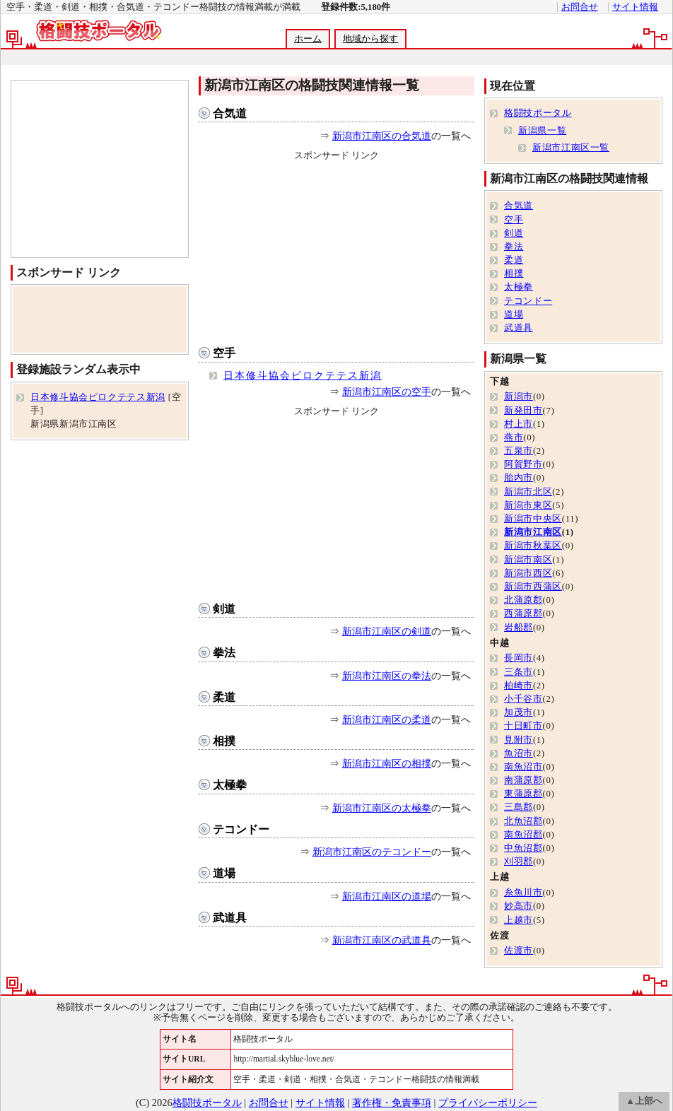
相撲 (224, 741)
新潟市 (518, 396)
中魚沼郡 (523, 848)
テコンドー (241, 829)
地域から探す (370, 39)
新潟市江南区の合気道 (381, 135)
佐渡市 (518, 951)
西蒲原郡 (523, 613)
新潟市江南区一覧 (570, 148)
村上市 (518, 424)
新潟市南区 (528, 560)
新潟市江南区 (533, 532)
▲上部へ (644, 1101)
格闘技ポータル (537, 113)
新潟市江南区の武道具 (381, 940)
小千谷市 (523, 699)
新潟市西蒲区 (533, 587)
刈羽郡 (518, 861)
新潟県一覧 (542, 131)
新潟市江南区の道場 (386, 896)
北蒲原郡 (523, 600)
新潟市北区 (528, 492)
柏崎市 (518, 685)
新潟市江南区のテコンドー (371, 851)
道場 (224, 873)
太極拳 (230, 785)
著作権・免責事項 (391, 1102)
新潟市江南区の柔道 (386, 719)
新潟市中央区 (533, 519)
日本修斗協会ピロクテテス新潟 (302, 375)
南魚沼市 (523, 767)
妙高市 (518, 906)
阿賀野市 (523, 464)
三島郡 (518, 807)
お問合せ (579, 7)
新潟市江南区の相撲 (386, 763)
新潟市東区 (528, 505)
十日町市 (523, 726)
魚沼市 (518, 753)
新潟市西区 (528, 573)
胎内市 (518, 478)
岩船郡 (518, 628)
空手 (224, 353)
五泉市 (518, 451)
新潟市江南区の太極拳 (381, 807)
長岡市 (518, 658)
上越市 (518, 920)
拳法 (224, 653)
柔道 (224, 697)
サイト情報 (635, 7)
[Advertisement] (336, 250)
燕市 (513, 437)
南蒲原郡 (523, 780)
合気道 (230, 113)
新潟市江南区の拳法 (386, 675)
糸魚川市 (523, 893)
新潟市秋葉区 (533, 546)
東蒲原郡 (523, 794)
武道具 (230, 918)
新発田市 (523, 411)
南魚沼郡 (523, 835)
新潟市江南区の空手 (386, 391)
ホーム (308, 39)
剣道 (224, 609)
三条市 (518, 672)
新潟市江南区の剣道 (386, 631)
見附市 (518, 740)
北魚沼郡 (523, 821)
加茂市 (518, 712)
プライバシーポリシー (487, 1102)
